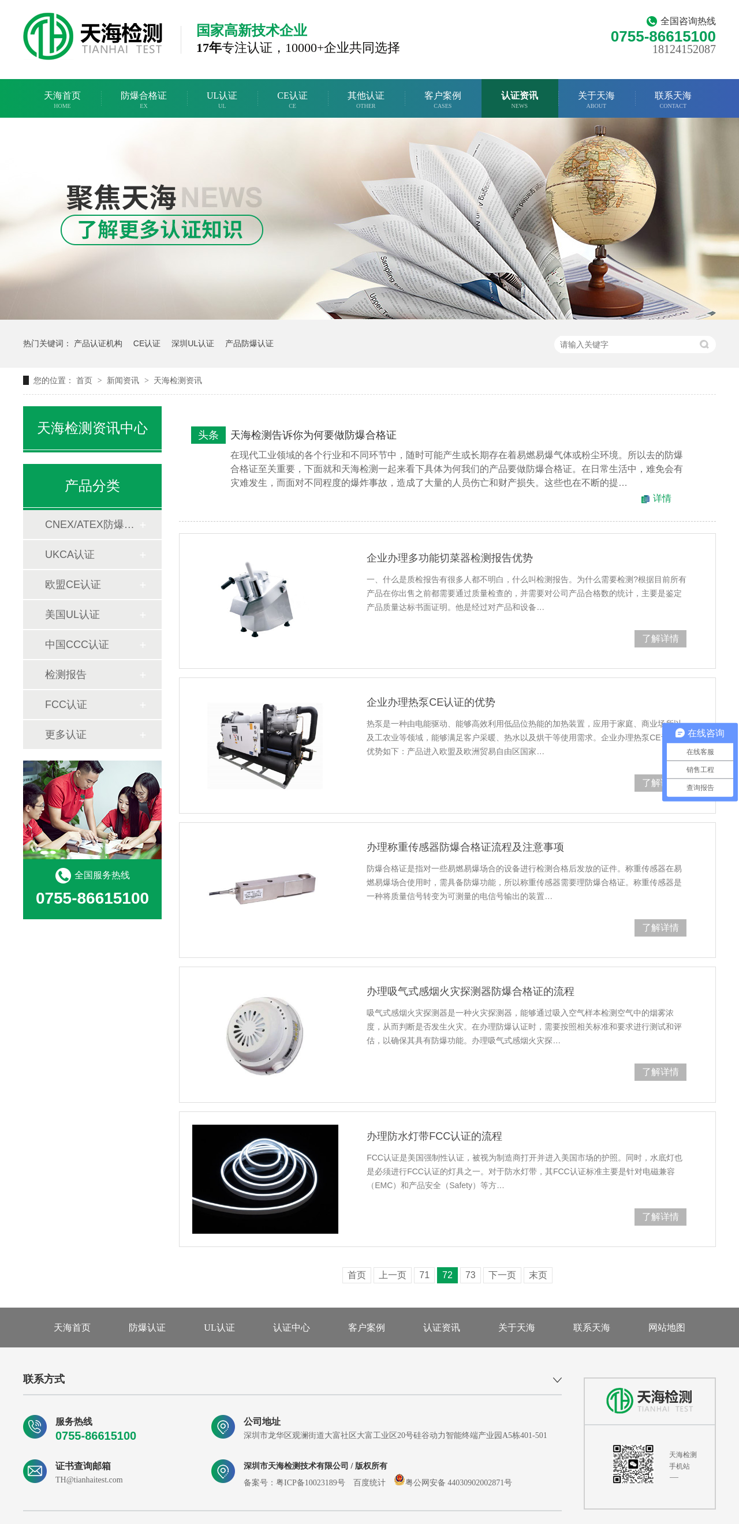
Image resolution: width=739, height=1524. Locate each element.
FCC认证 (66, 704)
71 (424, 1275)
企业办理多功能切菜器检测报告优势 (450, 558)
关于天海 (596, 100)
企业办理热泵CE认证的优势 (431, 702)
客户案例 (442, 100)
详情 (662, 498)
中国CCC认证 (77, 644)
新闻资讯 (124, 380)
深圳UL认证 (192, 343)
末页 (538, 1275)
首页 (85, 380)
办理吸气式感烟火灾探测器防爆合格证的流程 (470, 991)
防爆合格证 (144, 100)
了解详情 (660, 638)
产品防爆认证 (249, 343)
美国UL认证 (72, 614)
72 (447, 1275)
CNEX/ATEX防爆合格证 (92, 524)
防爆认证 (147, 1327)
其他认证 (366, 100)
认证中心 (291, 1327)
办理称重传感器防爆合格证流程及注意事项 (465, 847)
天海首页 (62, 100)
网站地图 (666, 1327)
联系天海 (673, 100)
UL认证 (222, 100)
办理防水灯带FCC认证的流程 (434, 1136)
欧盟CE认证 (73, 584)
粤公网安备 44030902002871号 (453, 1482)
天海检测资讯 (178, 380)
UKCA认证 (70, 554)
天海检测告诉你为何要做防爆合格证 (313, 435)
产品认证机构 (98, 343)
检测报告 (66, 674)
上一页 (392, 1275)
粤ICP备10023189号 (310, 1482)
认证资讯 (519, 100)
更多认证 (66, 734)
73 (470, 1275)
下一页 (502, 1275)
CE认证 (292, 100)
